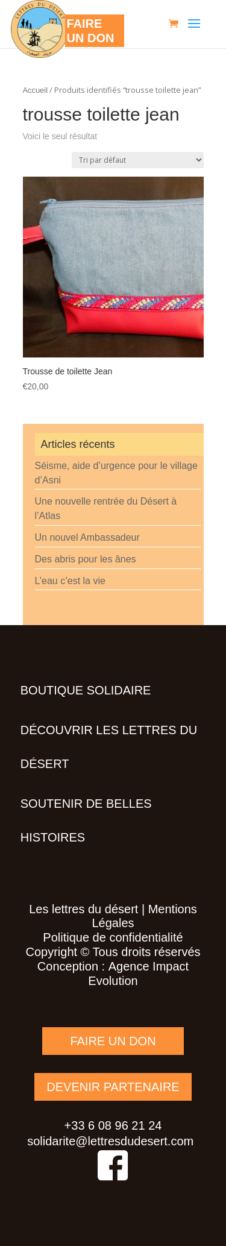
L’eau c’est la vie (70, 581)
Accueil (35, 90)
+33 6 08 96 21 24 (113, 1125)
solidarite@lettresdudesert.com (110, 1141)
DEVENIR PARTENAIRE (112, 1086)
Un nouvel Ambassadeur (87, 537)
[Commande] (138, 160)
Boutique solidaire (85, 690)
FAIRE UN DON (112, 1041)
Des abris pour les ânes (85, 559)
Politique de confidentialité (113, 937)
